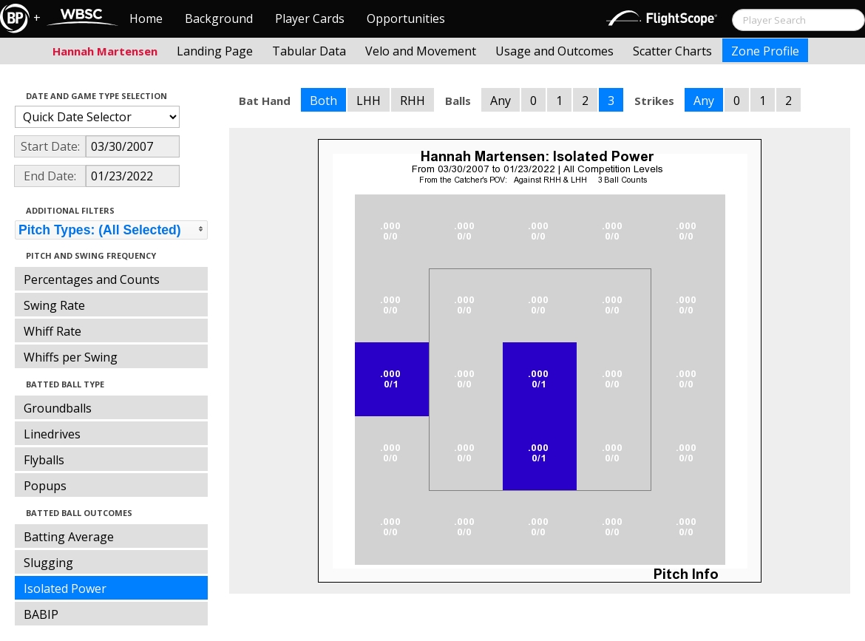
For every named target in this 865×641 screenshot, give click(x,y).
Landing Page (215, 51)
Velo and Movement (420, 51)
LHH (368, 100)
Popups (45, 486)
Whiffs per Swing (71, 357)
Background (219, 18)
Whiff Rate (52, 331)
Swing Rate (54, 305)
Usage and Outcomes (554, 51)
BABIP (41, 614)
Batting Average (69, 537)
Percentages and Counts (92, 279)
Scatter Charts (672, 51)
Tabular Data (309, 51)
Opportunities (406, 18)
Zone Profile (765, 51)
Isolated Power (65, 588)
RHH (412, 100)
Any (500, 100)
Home (146, 18)
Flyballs (44, 460)
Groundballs (58, 408)
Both (323, 100)
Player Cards (310, 18)
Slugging (48, 562)
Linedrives (52, 434)
